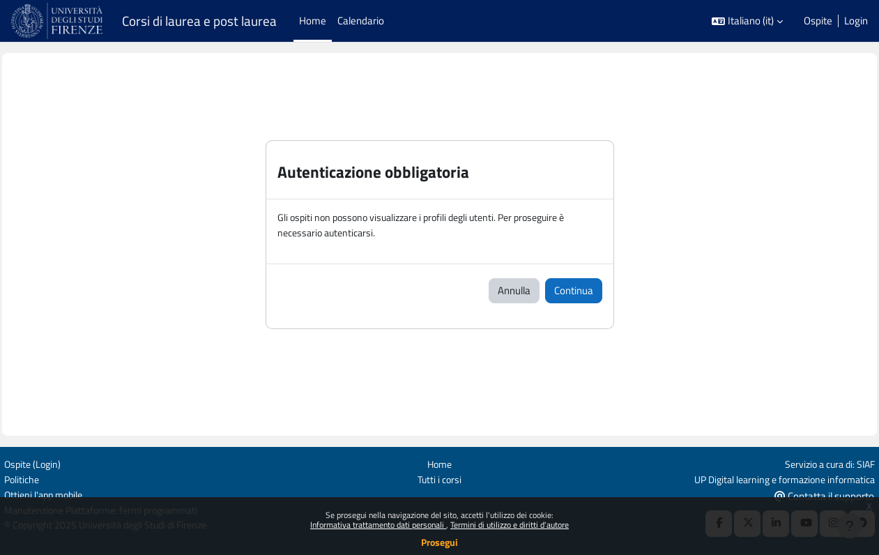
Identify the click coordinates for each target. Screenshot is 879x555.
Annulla (514, 291)
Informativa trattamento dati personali (378, 524)
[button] (747, 21)
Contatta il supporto (818, 495)
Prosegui (439, 542)
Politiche (29, 478)
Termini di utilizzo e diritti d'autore (509, 524)
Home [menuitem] (312, 21)
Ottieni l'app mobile (52, 494)
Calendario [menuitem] (360, 21)
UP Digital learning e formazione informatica (771, 478)
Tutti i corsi (439, 478)
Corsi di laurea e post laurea (199, 21)
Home (439, 463)
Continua (573, 291)
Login (856, 21)
